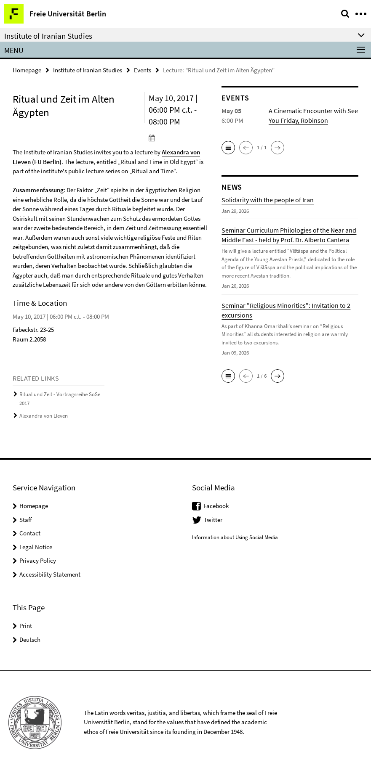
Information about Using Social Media (235, 536)
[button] (228, 147)
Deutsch (29, 638)
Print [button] (25, 624)
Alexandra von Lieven (43, 414)
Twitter (213, 518)
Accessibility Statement (49, 573)
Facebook (216, 504)
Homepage (27, 70)
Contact (29, 532)
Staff (25, 518)
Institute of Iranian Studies (87, 70)
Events (142, 70)
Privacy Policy (37, 559)
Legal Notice (35, 546)
